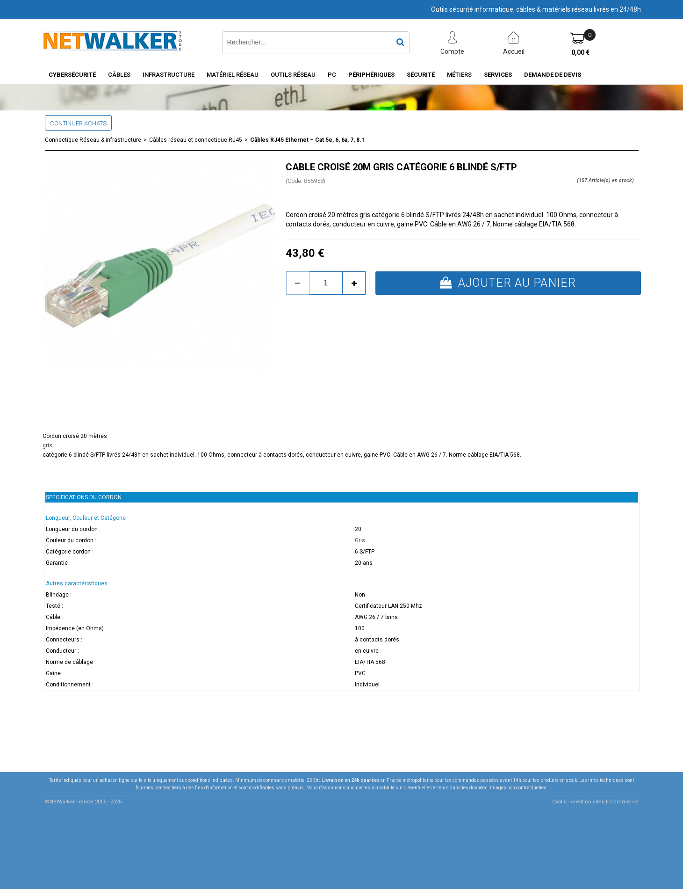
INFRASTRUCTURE (168, 74)
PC (332, 74)
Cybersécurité (72, 74)
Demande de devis (552, 74)
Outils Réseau (293, 74)
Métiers (459, 74)
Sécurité (421, 74)
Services (498, 74)
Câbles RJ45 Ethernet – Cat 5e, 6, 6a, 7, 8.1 (307, 140)
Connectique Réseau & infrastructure (93, 140)
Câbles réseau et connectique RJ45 (195, 140)
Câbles (119, 74)
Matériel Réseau (233, 74)
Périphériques (371, 74)
